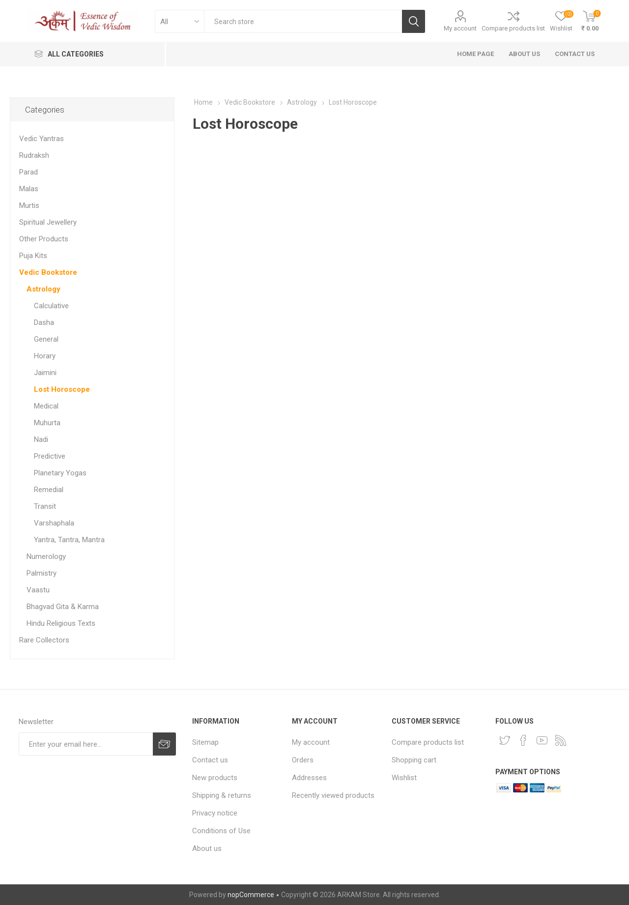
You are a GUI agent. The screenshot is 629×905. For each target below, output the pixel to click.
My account (460, 28)
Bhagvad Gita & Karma (63, 606)
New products (214, 777)
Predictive (49, 456)
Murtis (29, 205)
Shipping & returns (221, 795)
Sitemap (205, 742)
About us (207, 848)
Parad (28, 172)
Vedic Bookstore (48, 272)
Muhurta (47, 422)
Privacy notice (214, 813)
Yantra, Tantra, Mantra (69, 539)
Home (203, 102)
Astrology (43, 289)
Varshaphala (54, 523)
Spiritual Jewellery (48, 222)
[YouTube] (542, 740)
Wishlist (404, 777)
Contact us (210, 760)
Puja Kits (33, 255)
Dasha (44, 322)
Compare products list (513, 28)
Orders (303, 760)
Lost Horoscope (62, 389)
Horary (45, 355)
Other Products (43, 238)
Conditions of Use (221, 830)
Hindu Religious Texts (61, 623)
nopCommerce (251, 895)
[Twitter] (505, 740)
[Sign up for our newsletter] (86, 744)
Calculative (51, 305)
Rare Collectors (44, 640)
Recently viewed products (333, 795)
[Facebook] (523, 740)
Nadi (41, 439)
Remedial (48, 489)
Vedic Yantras (41, 138)
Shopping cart (414, 760)
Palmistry (42, 573)
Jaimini (45, 372)
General (46, 339)
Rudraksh (34, 155)
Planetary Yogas (60, 472)
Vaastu (38, 589)
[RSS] (561, 740)
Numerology (46, 556)
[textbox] (303, 21)
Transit (45, 506)
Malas (28, 188)
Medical (46, 406)
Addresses (309, 777)
